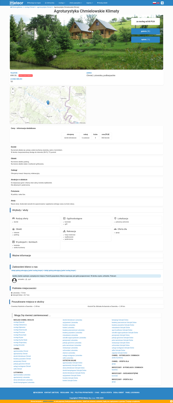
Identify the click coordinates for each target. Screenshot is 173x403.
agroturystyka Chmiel (21, 351)
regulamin (64, 392)
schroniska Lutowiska (70, 350)
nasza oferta (106, 392)
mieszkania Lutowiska (70, 335)
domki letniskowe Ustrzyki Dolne (74, 373)
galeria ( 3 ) (145, 31)
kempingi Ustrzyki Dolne (120, 320)
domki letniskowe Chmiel (22, 356)
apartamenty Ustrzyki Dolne (72, 365)
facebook (38, 392)
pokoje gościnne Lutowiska (72, 343)
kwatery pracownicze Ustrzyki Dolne (124, 322)
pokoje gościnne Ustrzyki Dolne (122, 338)
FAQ (72, 392)
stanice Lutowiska (69, 353)
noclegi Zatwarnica (20, 325)
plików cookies (48, 401)
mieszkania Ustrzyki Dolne (121, 327)
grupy (114, 364)
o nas (97, 392)
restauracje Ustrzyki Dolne (121, 343)
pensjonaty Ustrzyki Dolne (121, 335)
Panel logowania (132, 392)
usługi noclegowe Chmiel (22, 366)
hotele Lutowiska (68, 327)
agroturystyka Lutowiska (22, 375)
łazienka (115, 370)
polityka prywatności (84, 392)
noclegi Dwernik (19, 322)
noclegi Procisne (19, 332)
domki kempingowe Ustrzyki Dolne (74, 370)
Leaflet (77, 123)
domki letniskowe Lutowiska (72, 320)
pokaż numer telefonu (25, 75)
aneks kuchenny (117, 358)
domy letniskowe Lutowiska (23, 380)
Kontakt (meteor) (51, 392)
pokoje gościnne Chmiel (22, 364)
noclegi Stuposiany (20, 342)
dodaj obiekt (118, 392)
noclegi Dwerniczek (20, 330)
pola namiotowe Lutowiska (72, 345)
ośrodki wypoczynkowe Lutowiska (74, 338)
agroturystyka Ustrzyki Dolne (72, 363)
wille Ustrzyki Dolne (118, 350)
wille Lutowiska (68, 358)
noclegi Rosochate (20, 335)
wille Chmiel (18, 369)
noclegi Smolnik (19, 345)
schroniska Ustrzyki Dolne (121, 345)
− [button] (13, 92)
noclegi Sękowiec (19, 327)
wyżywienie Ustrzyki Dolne (72, 375)
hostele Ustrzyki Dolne (70, 378)
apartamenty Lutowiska (22, 377)
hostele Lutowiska (69, 325)
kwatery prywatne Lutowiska (72, 332)
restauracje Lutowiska (70, 348)
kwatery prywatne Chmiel (22, 359)
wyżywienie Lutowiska (70, 322)
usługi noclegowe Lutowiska (72, 355)
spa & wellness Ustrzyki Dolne (122, 330)
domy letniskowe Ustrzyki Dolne (73, 368)
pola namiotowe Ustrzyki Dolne (122, 340)
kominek (115, 376)
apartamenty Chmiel (20, 354)
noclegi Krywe (18, 337)
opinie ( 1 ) (145, 39)
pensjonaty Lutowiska (70, 340)
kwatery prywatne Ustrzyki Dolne (123, 325)
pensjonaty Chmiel (20, 361)
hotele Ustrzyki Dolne (70, 380)
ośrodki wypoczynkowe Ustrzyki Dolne (125, 332)
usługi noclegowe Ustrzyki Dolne (123, 348)
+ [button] (13, 89)
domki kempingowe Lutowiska (24, 382)
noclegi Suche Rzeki (20, 340)
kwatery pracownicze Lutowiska (73, 330)
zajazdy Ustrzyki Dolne (119, 353)
